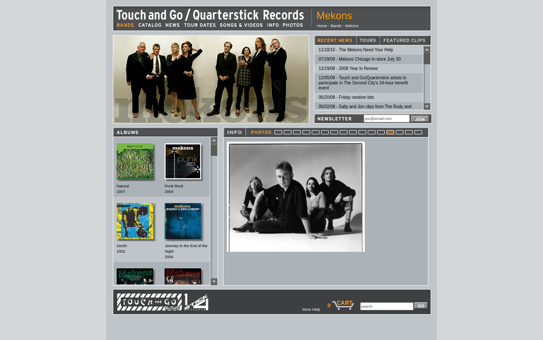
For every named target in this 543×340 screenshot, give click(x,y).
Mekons (352, 26)
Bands (336, 26)
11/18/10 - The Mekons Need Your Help (356, 49)
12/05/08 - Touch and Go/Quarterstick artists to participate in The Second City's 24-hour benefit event (363, 82)
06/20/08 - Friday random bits (346, 97)
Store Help (314, 309)
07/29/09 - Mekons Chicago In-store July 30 (359, 59)
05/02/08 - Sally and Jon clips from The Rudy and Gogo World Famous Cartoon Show (365, 109)
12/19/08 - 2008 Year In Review (348, 68)
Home (322, 26)
